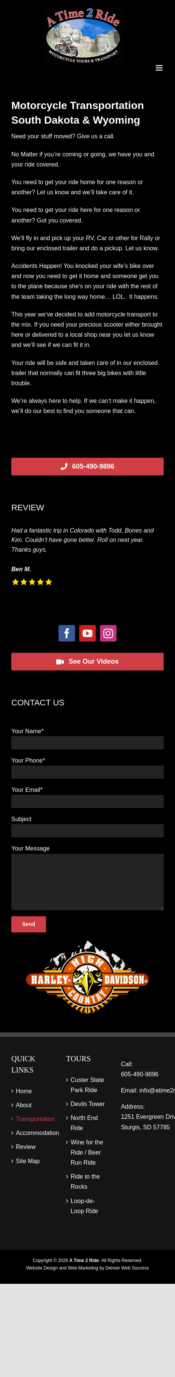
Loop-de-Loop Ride (84, 1206)
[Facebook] (66, 633)
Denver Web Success (127, 1268)
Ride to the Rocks (85, 1181)
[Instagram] (108, 633)
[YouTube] (87, 633)
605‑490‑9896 (140, 1074)
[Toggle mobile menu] (160, 68)
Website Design (42, 1268)
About (24, 1105)
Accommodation (33, 1133)
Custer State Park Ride (87, 1085)
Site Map (28, 1161)
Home (24, 1091)
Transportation (33, 1119)
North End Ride (84, 1123)
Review (25, 1147)
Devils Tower (87, 1104)
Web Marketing (83, 1268)
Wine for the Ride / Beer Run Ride (87, 1152)
